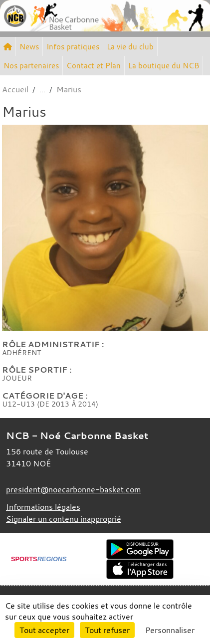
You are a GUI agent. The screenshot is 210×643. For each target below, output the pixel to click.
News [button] (29, 46)
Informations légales (43, 506)
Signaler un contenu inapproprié (63, 518)
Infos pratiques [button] (72, 46)
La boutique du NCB (163, 65)
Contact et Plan (93, 65)
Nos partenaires (31, 65)
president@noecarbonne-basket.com (73, 489)
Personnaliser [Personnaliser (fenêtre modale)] (170, 630)
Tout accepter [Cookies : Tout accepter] (44, 630)
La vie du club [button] (130, 46)
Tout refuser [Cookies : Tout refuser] (107, 630)
